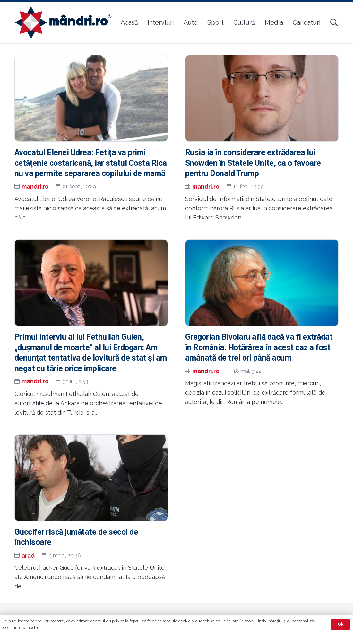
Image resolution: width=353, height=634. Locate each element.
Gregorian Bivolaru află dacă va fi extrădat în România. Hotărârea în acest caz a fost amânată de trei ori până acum (258, 347)
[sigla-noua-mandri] (63, 22)
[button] (333, 22)
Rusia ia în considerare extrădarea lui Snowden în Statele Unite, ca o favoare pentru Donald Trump (253, 163)
